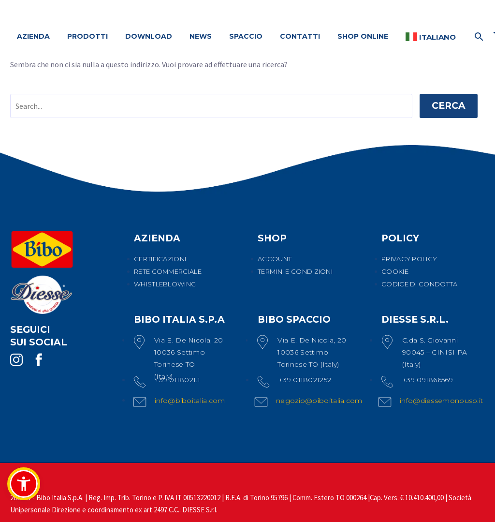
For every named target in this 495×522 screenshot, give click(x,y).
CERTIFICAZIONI (160, 259)
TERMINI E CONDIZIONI (295, 271)
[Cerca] (477, 36)
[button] (24, 484)
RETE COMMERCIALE (168, 271)
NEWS (200, 36)
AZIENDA (33, 36)
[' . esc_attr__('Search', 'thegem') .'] (211, 106)
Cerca (449, 105)
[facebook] (38, 360)
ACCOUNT (274, 259)
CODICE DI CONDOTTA (419, 284)
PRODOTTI (87, 36)
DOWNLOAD (148, 36)
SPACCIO (245, 36)
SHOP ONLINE (362, 36)
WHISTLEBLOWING (165, 284)
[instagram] (16, 360)
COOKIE (394, 271)
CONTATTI (300, 36)
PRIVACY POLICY (409, 259)
